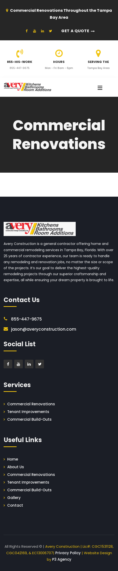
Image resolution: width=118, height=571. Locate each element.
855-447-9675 (20, 68)
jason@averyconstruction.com (43, 329)
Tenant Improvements (28, 411)
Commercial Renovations (31, 404)
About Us (15, 466)
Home (12, 459)
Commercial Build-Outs (29, 419)
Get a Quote (75, 31)
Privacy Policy (68, 552)
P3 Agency (61, 559)
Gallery (14, 497)
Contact (15, 505)
